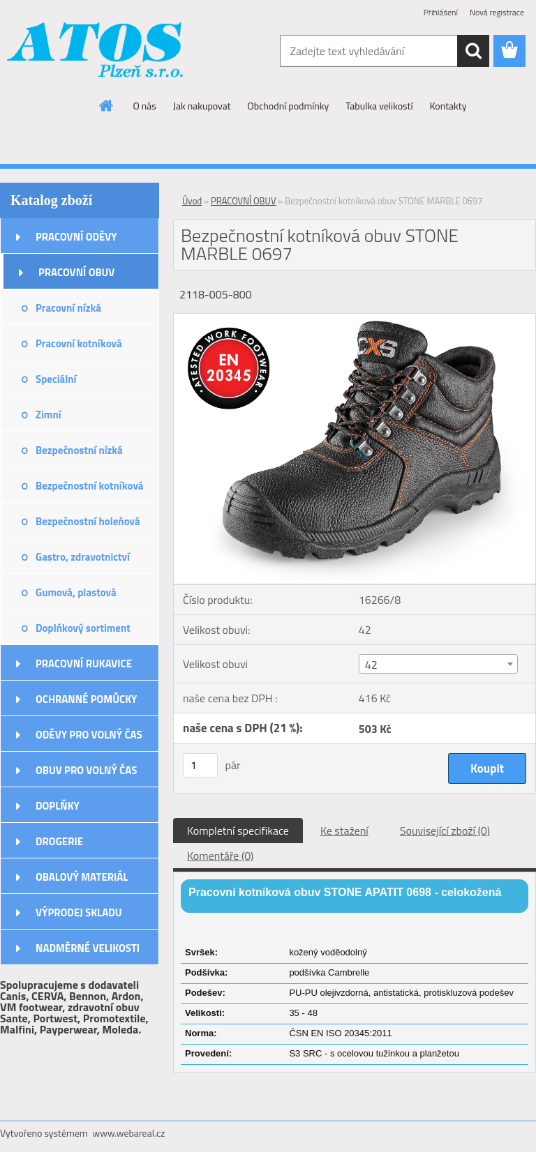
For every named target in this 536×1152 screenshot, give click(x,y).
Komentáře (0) (220, 855)
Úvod (192, 201)
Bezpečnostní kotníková (89, 486)
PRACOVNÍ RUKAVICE (84, 663)
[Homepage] (106, 105)
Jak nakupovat (202, 105)
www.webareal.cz (129, 1133)
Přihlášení (441, 12)
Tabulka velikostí (378, 105)
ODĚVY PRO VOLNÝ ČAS (89, 735)
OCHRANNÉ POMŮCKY (86, 699)
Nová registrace (497, 12)
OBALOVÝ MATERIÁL (82, 877)
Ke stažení (344, 830)
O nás (144, 105)
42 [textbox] (371, 664)
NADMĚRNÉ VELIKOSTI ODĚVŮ (88, 952)
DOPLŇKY (58, 806)
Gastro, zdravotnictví (83, 557)
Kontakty (448, 105)
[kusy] (200, 765)
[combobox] (438, 664)
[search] (473, 51)
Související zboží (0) (445, 830)
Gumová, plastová (76, 592)
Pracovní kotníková (79, 343)
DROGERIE (59, 841)
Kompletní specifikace (238, 830)
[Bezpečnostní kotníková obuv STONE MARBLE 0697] (354, 319)
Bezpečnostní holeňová (88, 521)
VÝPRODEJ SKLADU (79, 912)
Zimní (48, 415)
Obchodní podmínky (288, 105)
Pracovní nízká (68, 308)
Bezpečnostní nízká (79, 450)
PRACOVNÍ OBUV (76, 272)
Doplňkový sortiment (83, 628)
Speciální (56, 379)
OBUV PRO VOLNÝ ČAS (86, 770)
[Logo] (96, 51)
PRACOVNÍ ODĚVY (76, 237)
